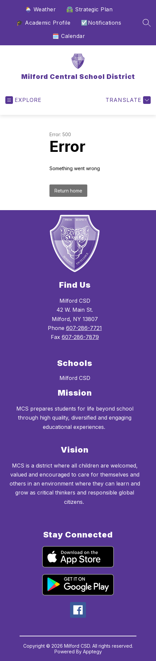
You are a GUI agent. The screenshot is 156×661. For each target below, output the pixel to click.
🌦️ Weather (40, 9)
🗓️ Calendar (68, 36)
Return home (68, 190)
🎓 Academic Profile (43, 22)
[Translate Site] (127, 100)
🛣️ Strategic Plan (89, 9)
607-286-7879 (80, 337)
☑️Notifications (101, 22)
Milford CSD (74, 378)
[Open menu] (23, 100)
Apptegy (92, 651)
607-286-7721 (84, 328)
